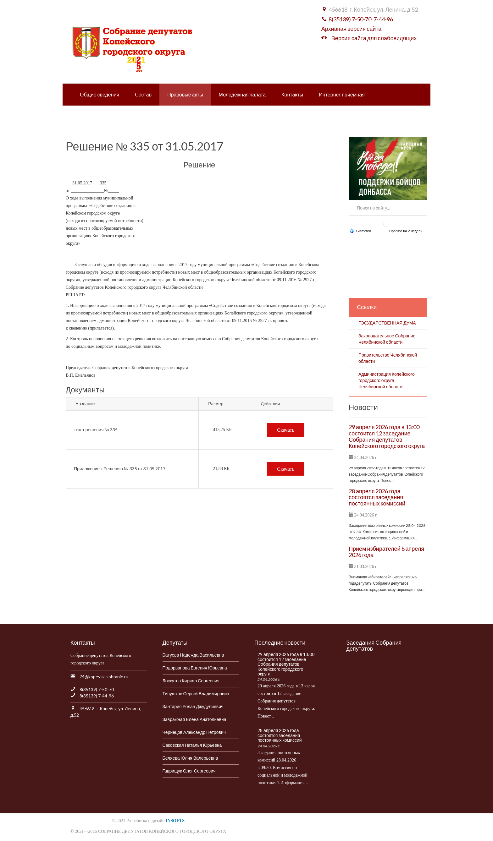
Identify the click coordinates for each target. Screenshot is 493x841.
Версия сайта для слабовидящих (374, 38)
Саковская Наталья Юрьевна (192, 745)
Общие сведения (99, 94)
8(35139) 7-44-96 (97, 695)
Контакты (292, 94)
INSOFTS (175, 820)
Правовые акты (185, 94)
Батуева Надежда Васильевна (193, 655)
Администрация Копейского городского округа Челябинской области (386, 380)
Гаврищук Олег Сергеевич (189, 770)
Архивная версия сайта (351, 28)
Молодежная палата (242, 94)
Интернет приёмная (342, 94)
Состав (143, 94)
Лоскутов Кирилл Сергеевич (191, 680)
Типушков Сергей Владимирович (196, 693)
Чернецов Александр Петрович (194, 732)
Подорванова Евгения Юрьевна (195, 667)
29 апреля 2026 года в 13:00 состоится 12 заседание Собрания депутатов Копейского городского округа (387, 436)
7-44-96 (383, 19)
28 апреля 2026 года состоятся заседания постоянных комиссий (377, 497)
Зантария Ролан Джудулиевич (193, 706)
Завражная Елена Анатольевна (194, 719)
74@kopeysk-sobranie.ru (104, 676)
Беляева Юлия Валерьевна (190, 758)
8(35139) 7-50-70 (350, 19)
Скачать (285, 430)
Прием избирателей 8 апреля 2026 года (386, 551)
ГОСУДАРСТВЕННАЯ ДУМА (387, 322)
